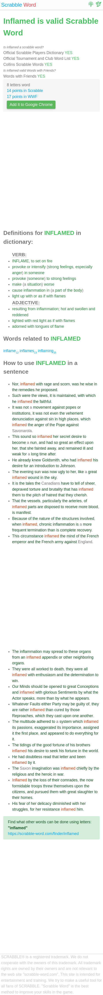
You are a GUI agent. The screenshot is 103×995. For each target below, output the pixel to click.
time (43, 454)
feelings (66, 267)
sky (53, 477)
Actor (16, 698)
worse (49, 284)
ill (84, 448)
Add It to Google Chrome (31, 104)
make (17, 284)
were (26, 395)
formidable (21, 786)
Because (19, 518)
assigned (91, 727)
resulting (19, 309)
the (69, 290)
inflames (28, 351)
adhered (44, 721)
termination (36, 530)
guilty (80, 704)
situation (34, 284)
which (91, 395)
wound (33, 477)
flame (59, 326)
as (40, 296)
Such (16, 395)
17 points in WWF (22, 96)
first (25, 733)
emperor (19, 542)
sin (51, 419)
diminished (62, 803)
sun (38, 472)
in (26, 273)
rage (48, 384)
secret (65, 436)
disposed (52, 507)
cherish (80, 495)
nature (44, 518)
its (14, 727)
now (53, 472)
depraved (20, 489)
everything (84, 733)
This (15, 436)
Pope (60, 425)
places (72, 419)
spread (57, 651)
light (15, 296)
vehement (74, 413)
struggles (20, 809)
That (16, 501)
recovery (84, 530)
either (46, 704)
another (86, 716)
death (59, 669)
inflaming (47, 351)
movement (42, 407)
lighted (18, 320)
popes (71, 407)
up (22, 296)
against (58, 407)
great (63, 442)
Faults (35, 704)
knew (36, 460)
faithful (45, 401)
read (47, 757)
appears (82, 698)
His (15, 803)
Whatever (20, 704)
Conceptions (88, 686)
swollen (81, 309)
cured (59, 710)
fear (22, 803)
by (80, 692)
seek (54, 751)
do (72, 733)
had (49, 442)
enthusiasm (46, 675)
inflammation (35, 290)
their (55, 780)
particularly (51, 501)
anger (17, 273)
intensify (38, 267)
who (65, 460)
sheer (90, 483)
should (36, 686)
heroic (47, 774)
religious (19, 774)
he (82, 384)
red (35, 320)
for (24, 454)
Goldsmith (50, 460)
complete (68, 530)
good (47, 745)
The (15, 472)
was (75, 384)
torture (34, 489)
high (62, 419)
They (16, 669)
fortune (59, 745)
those (75, 710)
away (51, 448)
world (93, 751)
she (30, 448)
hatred (51, 495)
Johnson (67, 466)
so (34, 436)
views (43, 395)
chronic (45, 524)
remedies (26, 390)
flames (60, 296)
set (37, 261)
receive (71, 507)
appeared (56, 733)
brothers (83, 745)
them (16, 495)
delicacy (44, 803)
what (88, 692)
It (13, 407)
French (93, 536)
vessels (33, 501)
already (24, 460)
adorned (19, 326)
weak (16, 454)
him (80, 809)
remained (74, 448)
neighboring (83, 657)
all (33, 669)
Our (15, 686)
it (51, 395)
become (19, 442)
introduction (45, 466)
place (33, 733)
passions (24, 727)
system (65, 721)
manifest (23, 512)
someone (36, 273)
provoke (19, 267)
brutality (56, 489)
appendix (50, 657)
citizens (18, 792)
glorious (50, 692)
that (23, 448)
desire (76, 436)
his (95, 460)
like (81, 472)
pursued (42, 792)
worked (42, 669)
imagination (42, 768)
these (73, 651)
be (46, 686)
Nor (15, 384)
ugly (61, 472)
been (81, 757)
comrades (69, 780)
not (26, 407)
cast (58, 716)
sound (25, 436)
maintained (66, 395)
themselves (63, 786)
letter (64, 757)
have (65, 483)
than (51, 530)
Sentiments (67, 692)
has (74, 489)
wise (89, 384)
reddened (20, 315)
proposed (49, 390)
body (78, 290)
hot (63, 309)
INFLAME (20, 261)
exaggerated (45, 727)
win (15, 681)
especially (83, 267)
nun (33, 442)
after (51, 454)
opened (55, 686)
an (71, 442)
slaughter (85, 792)
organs (85, 651)
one (75, 716)
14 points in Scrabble (25, 90)
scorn (65, 384)
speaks (28, 698)
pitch (37, 495)
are (40, 507)
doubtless (34, 757)
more (83, 507)
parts (32, 507)
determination (82, 675)
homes (26, 797)
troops (36, 786)
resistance (51, 809)
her (56, 436)
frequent (19, 530)
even (54, 413)
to (32, 261)
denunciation (23, 419)
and (70, 309)
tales (30, 483)
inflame (10, 351)
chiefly (81, 768)
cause (17, 290)
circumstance (31, 536)
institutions (21, 413)
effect (79, 442)
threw (48, 786)
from (31, 309)
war (60, 774)
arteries (75, 501)
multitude (27, 721)
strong (53, 267)
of (64, 290)
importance (71, 727)
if (44, 296)
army (59, 542)
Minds (25, 686)
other (67, 657)
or (28, 267)
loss (43, 780)
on (44, 261)
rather (24, 710)
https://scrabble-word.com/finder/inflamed (43, 833)
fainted (40, 448)
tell (77, 483)
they (69, 495)
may (46, 651)
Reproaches (22, 716)
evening (26, 472)
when (16, 524)
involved (87, 518)
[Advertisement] (51, 172)
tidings (25, 745)
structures (70, 518)
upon (89, 442)
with (29, 296)
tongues (42, 326)
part (58, 290)
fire (49, 261)
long (34, 454)
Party (56, 704)
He (14, 460)
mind (70, 536)
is (54, 395)
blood (93, 507)
